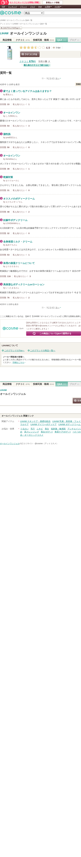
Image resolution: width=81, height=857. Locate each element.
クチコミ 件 (27, 61)
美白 (47, 429)
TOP (3, 7)
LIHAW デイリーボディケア (44, 424)
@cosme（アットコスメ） (46, 443)
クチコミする (30, 54)
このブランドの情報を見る (11, 27)
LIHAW (4, 33)
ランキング (12, 7)
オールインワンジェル (28, 33)
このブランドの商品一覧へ (42, 350)
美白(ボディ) (47, 432)
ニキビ (40, 429)
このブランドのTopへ (14, 350)
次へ (57, 78)
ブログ (32, 7)
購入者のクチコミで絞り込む (36, 65)
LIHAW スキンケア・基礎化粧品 (35, 421)
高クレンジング (31, 432)
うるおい (24, 429)
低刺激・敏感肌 (58, 429)
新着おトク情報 (52, 2)
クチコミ (23, 40)
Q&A (40, 7)
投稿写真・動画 (43, 40)
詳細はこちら (18, 362)
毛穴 (33, 429)
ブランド (23, 7)
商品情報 (7, 40)
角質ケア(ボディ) (63, 432)
